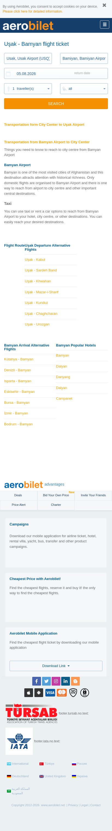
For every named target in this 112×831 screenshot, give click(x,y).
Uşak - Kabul (35, 260)
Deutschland (18, 776)
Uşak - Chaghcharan (41, 314)
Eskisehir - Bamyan (19, 392)
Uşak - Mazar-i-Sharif (41, 292)
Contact (95, 805)
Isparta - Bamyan (17, 381)
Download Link (56, 666)
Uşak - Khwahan (38, 281)
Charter (56, 504)
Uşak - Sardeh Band (41, 270)
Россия (79, 764)
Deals (18, 495)
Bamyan (62, 355)
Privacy (73, 805)
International (18, 764)
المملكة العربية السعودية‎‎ (18, 791)
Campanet (64, 398)
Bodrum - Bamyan (18, 424)
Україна (80, 776)
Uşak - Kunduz (36, 303)
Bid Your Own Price (59, 494)
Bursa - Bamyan (17, 402)
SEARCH (56, 103)
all (70, 88)
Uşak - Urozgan (37, 324)
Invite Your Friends (93, 495)
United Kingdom (52, 776)
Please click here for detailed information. (33, 11)
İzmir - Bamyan (16, 413)
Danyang (63, 377)
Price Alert (18, 504)
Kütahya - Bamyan (18, 359)
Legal (84, 805)
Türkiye (46, 764)
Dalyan (61, 366)
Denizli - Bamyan (17, 370)
